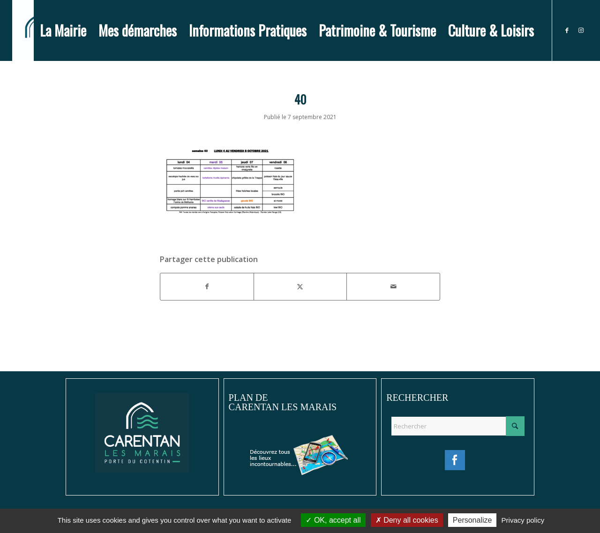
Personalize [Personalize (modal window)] (472, 520)
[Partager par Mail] (393, 286)
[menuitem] (63, 30)
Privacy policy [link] (523, 520)
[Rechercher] (458, 426)
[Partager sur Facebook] (207, 286)
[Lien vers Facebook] (567, 30)
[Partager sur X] (300, 286)
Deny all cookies (406, 520)
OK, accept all (333, 520)
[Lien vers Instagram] (581, 30)
